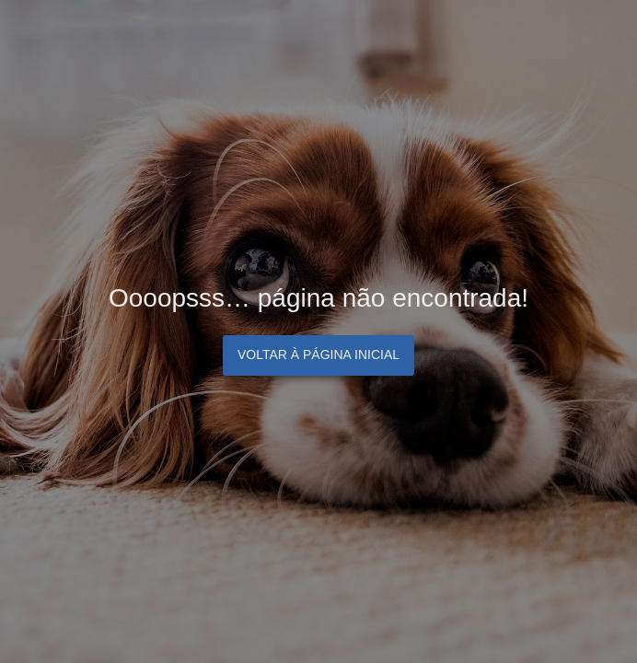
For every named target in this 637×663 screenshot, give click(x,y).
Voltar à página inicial (318, 354)
